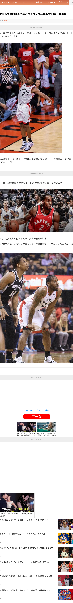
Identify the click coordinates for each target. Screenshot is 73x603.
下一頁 (36, 416)
